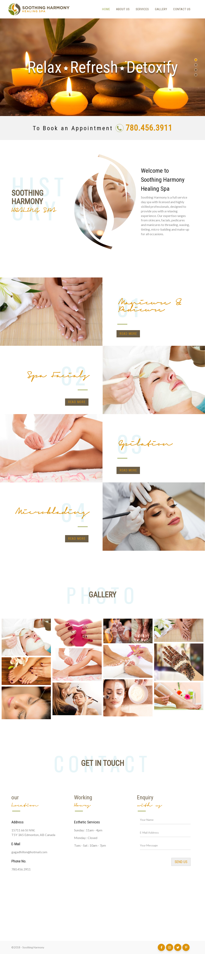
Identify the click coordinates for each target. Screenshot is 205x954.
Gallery (161, 9)
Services (142, 9)
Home (106, 9)
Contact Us (182, 9)
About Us (123, 9)
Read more (128, 334)
